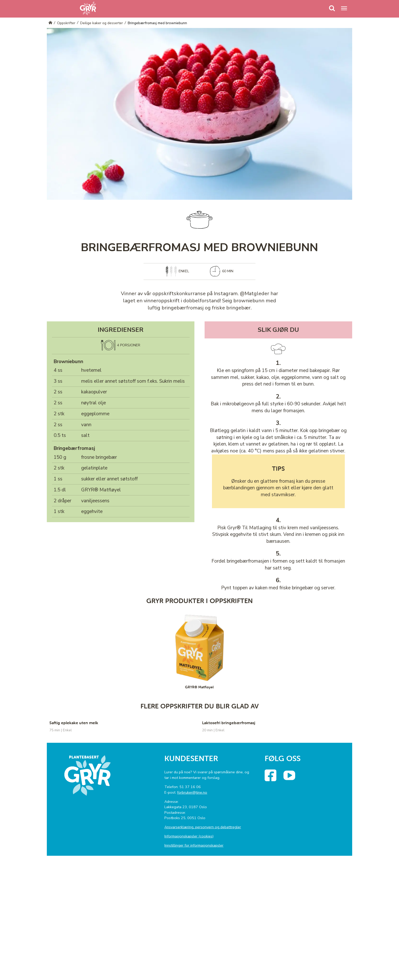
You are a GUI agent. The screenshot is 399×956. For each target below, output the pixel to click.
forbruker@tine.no (192, 792)
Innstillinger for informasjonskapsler (193, 845)
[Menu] (332, 8)
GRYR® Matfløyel (101, 490)
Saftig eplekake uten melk (73, 722)
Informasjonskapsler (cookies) (188, 836)
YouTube (294, 773)
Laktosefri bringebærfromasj (228, 722)
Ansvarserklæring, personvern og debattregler (202, 827)
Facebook (275, 773)
